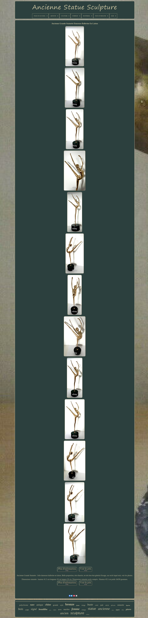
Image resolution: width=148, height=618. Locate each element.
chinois (87, 614)
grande (55, 605)
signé (34, 609)
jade (101, 605)
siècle (107, 605)
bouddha (43, 609)
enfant (54, 610)
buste (90, 604)
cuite (96, 605)
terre (59, 610)
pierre (128, 609)
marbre (67, 609)
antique (39, 605)
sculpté (27, 610)
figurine (128, 605)
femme (76, 609)
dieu (123, 610)
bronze (69, 604)
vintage (83, 610)
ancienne (104, 609)
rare (32, 604)
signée (118, 610)
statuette (120, 605)
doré (113, 610)
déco (50, 610)
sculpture (77, 613)
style (61, 605)
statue (92, 609)
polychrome (23, 605)
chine (48, 604)
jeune (77, 605)
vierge (83, 605)
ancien (64, 613)
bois (20, 609)
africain (113, 605)
